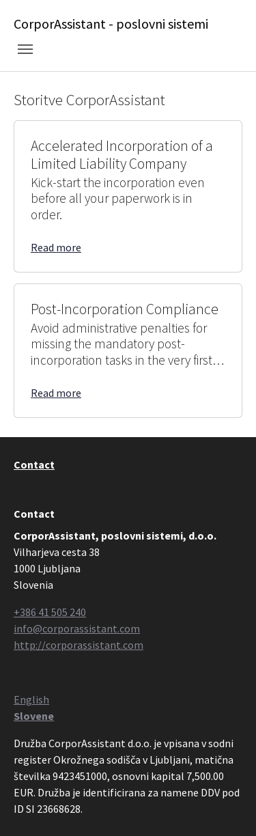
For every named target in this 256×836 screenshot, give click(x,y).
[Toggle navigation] (25, 49)
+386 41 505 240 (50, 612)
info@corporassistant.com (77, 628)
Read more (56, 247)
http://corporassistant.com (78, 645)
